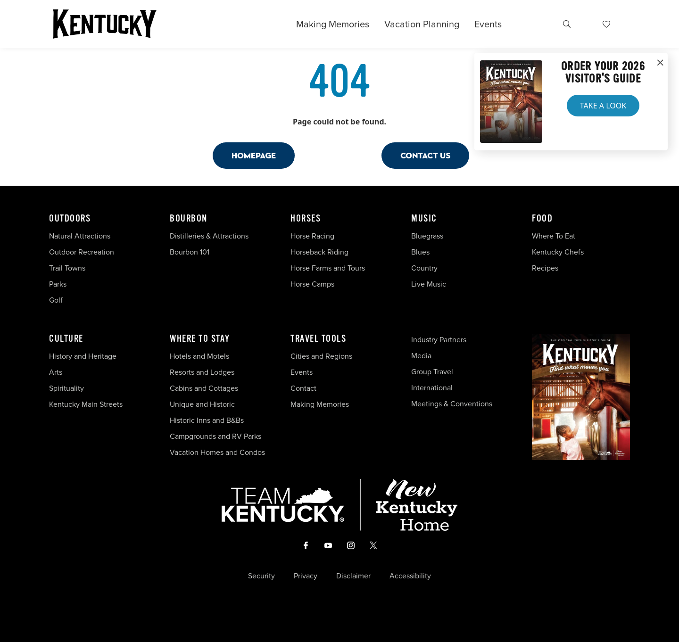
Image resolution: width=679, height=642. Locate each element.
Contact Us (425, 155)
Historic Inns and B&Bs (207, 420)
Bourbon (188, 218)
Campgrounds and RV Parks (215, 436)
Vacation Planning (421, 24)
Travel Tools (318, 339)
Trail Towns (67, 268)
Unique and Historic (202, 404)
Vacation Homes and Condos (217, 452)
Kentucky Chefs (558, 252)
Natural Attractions (79, 235)
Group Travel (432, 371)
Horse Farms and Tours (327, 268)
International (432, 387)
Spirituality (67, 388)
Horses (305, 218)
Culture (66, 339)
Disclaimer (353, 576)
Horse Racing (312, 235)
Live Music (428, 284)
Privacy (305, 576)
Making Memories (332, 24)
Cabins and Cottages (204, 388)
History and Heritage (83, 356)
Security (261, 576)
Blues (420, 252)
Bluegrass (427, 235)
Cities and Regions (321, 356)
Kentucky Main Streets (86, 404)
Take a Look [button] (603, 105)
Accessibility (410, 576)
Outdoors (70, 218)
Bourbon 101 (189, 252)
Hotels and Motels (199, 356)
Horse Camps (312, 284)
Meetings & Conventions (451, 403)
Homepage (254, 155)
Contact (303, 388)
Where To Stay (200, 339)
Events (488, 24)
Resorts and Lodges (202, 372)
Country (424, 268)
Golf (56, 300)
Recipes (546, 268)
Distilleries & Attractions (209, 235)
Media (421, 355)
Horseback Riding (319, 252)
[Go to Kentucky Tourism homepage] (105, 24)
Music (424, 218)
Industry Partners (438, 339)
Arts (55, 372)
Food (542, 218)
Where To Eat (553, 235)
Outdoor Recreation (81, 252)
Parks (57, 284)
